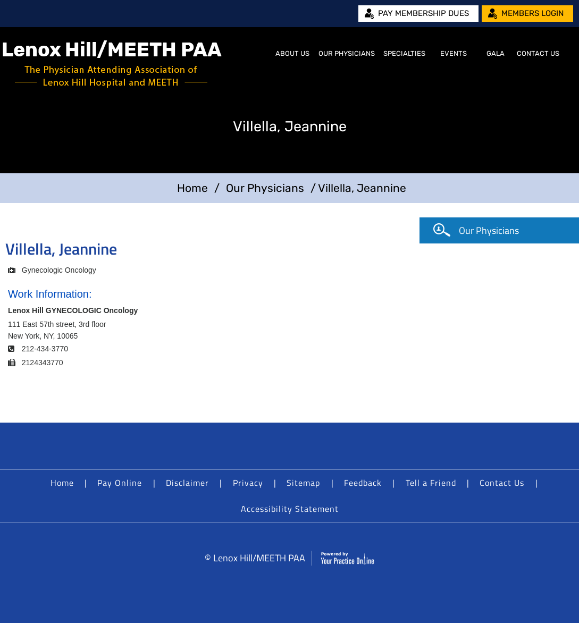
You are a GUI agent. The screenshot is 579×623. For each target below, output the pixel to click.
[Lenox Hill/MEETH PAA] (112, 64)
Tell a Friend (431, 482)
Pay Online (119, 482)
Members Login (532, 13)
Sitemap (303, 482)
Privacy (248, 482)
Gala (495, 53)
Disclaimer (187, 482)
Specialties (404, 53)
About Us (292, 53)
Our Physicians (346, 53)
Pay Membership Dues (423, 13)
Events (453, 53)
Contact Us (538, 53)
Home (258, 53)
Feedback (363, 482)
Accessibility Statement (290, 508)
